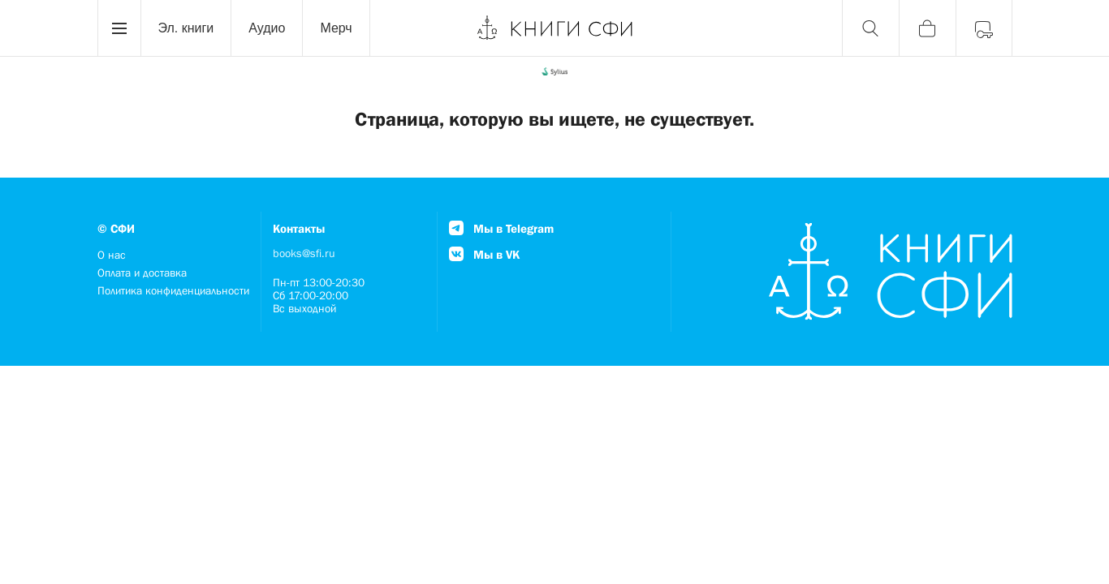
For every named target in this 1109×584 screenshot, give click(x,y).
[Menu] (119, 28)
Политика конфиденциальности (173, 290)
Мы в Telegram (501, 228)
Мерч (336, 28)
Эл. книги (186, 28)
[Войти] (984, 28)
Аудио (266, 28)
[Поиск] (870, 28)
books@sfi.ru (304, 253)
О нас (111, 254)
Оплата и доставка (142, 272)
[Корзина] (927, 28)
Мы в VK (484, 254)
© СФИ (116, 228)
